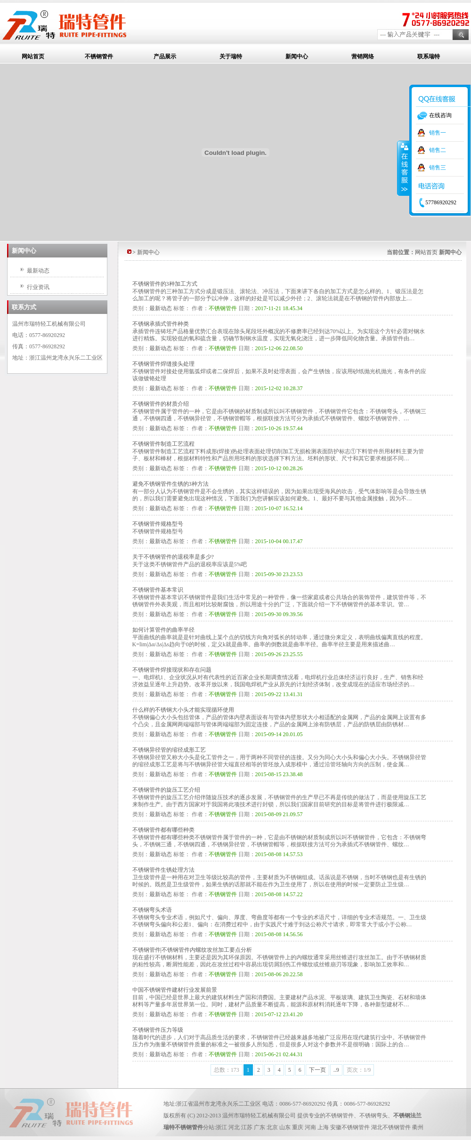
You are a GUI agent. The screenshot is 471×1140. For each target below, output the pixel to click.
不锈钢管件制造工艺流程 (163, 444)
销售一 (437, 132)
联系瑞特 (428, 56)
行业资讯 (38, 287)
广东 (259, 1127)
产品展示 (165, 56)
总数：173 (226, 1070)
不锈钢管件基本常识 (157, 589)
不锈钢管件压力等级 (157, 1030)
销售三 (437, 167)
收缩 (403, 168)
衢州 (417, 1127)
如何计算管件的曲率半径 (163, 629)
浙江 (221, 1127)
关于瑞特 (230, 56)
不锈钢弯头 (373, 1115)
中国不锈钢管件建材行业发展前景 (174, 990)
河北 (234, 1127)
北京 (272, 1127)
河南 (310, 1127)
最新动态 (38, 270)
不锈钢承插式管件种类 (160, 324)
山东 (285, 1127)
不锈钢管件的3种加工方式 (164, 284)
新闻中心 (296, 56)
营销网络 (362, 56)
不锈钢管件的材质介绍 (160, 404)
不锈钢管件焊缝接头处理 (163, 364)
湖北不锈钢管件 (391, 1127)
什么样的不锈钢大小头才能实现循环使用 (183, 709)
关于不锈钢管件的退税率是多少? (173, 557)
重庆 (297, 1127)
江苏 (246, 1127)
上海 (323, 1127)
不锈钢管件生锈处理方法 (163, 870)
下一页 (317, 1070)
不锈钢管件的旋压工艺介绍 (166, 790)
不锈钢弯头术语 (152, 910)
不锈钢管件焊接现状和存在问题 (171, 669)
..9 (336, 1070)
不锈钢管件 (99, 56)
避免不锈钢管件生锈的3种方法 (170, 484)
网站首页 (33, 56)
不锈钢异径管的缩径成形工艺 (169, 750)
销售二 (437, 150)
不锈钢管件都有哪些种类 (163, 830)
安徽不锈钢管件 (350, 1127)
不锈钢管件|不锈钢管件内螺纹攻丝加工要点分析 (192, 950)
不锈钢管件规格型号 (157, 524)
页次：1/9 (359, 1070)
